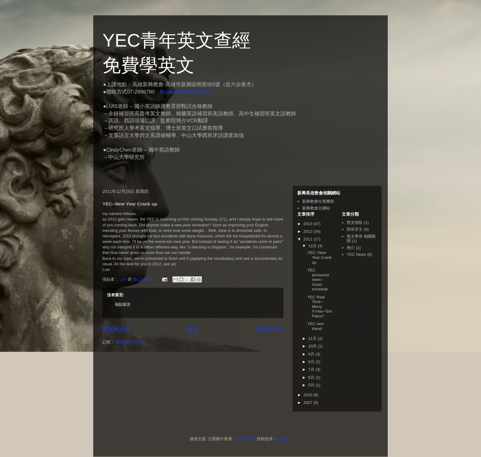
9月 (312, 354)
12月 (313, 246)
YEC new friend (315, 326)
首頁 (192, 330)
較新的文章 (116, 330)
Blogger (283, 438)
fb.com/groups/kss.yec (185, 92)
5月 (312, 385)
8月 (312, 361)
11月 (313, 338)
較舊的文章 (269, 330)
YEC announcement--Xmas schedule (318, 279)
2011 (308, 239)
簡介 (351, 247)
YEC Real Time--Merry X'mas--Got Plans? (319, 306)
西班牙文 (355, 229)
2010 (308, 395)
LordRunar (245, 438)
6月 (312, 377)
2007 (308, 402)
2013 (308, 223)
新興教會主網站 (316, 208)
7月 (312, 369)
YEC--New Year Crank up (319, 257)
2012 (308, 231)
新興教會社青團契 (318, 201)
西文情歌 (355, 222)
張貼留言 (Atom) (130, 342)
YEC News (356, 254)
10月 (313, 346)
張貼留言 (123, 304)
